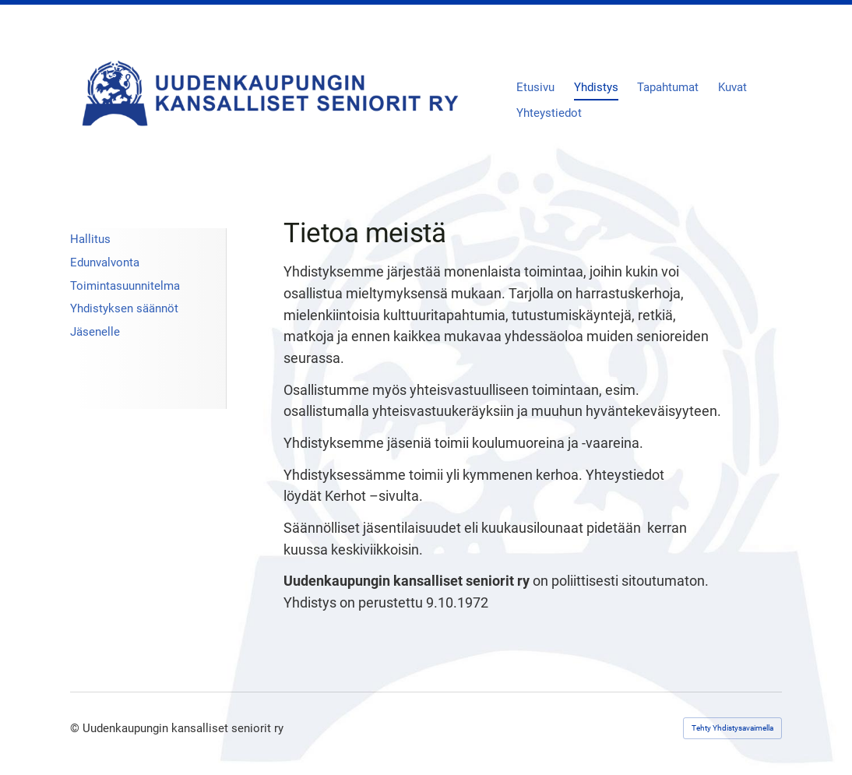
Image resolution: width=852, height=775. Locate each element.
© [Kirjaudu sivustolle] (76, 728)
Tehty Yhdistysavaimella (732, 728)
